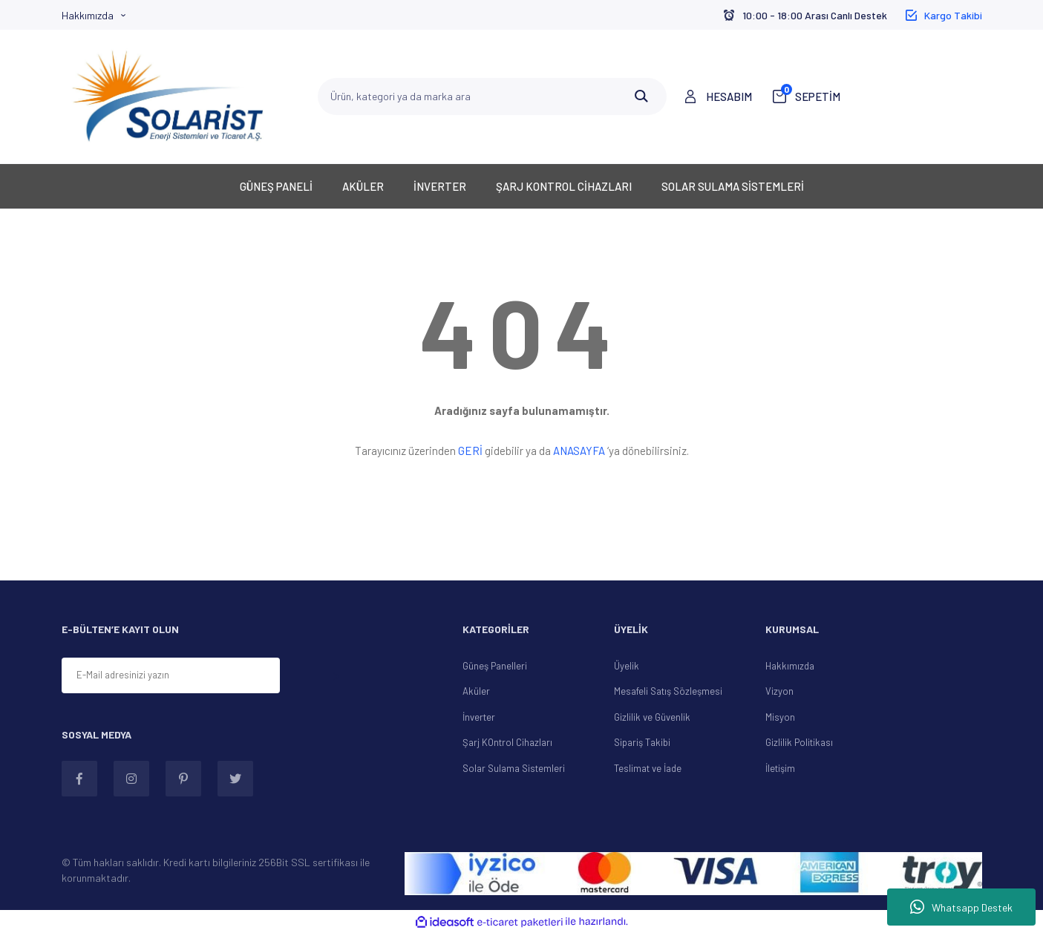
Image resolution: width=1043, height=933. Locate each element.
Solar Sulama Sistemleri (513, 768)
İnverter (478, 717)
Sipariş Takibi (642, 742)
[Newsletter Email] (171, 675)
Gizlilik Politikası (799, 742)
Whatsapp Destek (961, 907)
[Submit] (335, 676)
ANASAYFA (579, 450)
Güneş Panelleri (494, 666)
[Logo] (168, 96)
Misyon (780, 717)
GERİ (470, 450)
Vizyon (779, 691)
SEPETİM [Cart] (810, 95)
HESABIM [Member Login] (729, 96)
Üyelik (626, 666)
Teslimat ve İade (647, 768)
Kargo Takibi (953, 15)
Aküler (476, 691)
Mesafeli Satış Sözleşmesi (668, 691)
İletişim (780, 768)
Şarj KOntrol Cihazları (507, 742)
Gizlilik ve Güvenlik (652, 717)
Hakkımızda (88, 15)
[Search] (492, 96)
